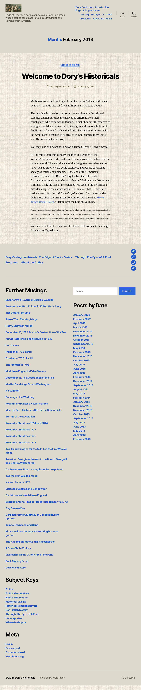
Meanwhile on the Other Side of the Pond (29, 559)
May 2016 (79, 352)
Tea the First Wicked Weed (21, 480)
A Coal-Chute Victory (18, 552)
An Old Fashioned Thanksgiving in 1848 (29, 343)
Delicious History (16, 572)
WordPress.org (15, 661)
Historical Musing (16, 606)
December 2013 (82, 410)
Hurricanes (12, 349)
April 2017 (79, 327)
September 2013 (83, 422)
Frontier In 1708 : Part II (19, 362)
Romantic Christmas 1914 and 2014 (27, 427)
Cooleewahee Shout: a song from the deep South (34, 474)
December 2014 (82, 385)
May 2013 (79, 435)
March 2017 (80, 331)
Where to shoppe (16, 626)
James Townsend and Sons (22, 529)
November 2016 (82, 340)
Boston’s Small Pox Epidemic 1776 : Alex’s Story (33, 310)
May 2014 (79, 398)
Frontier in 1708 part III (19, 356)
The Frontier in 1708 (17, 369)
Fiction (9, 593)
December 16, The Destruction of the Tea (30, 382)
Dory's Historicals (25, 682)
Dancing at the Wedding (20, 401)
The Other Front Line (18, 317)
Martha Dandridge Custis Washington (28, 388)
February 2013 (82, 443)
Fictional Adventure (17, 597)
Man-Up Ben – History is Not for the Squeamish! (33, 414)
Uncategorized (70, 69)
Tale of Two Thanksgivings (21, 323)
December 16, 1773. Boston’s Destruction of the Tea (36, 336)
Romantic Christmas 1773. (21, 447)
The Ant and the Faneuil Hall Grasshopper (30, 546)
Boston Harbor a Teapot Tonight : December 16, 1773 (37, 506)
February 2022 (82, 323)
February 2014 (82, 402)
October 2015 (81, 365)
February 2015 (82, 381)
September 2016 (83, 348)
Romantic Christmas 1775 (21, 440)
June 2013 (79, 431)
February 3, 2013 (86, 91)
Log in (9, 648)
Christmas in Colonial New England (26, 499)
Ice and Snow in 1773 (18, 486)
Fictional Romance (16, 602)
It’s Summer (13, 395)
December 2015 (82, 360)
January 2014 (81, 406)
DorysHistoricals (61, 91)
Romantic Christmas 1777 (21, 434)
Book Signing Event (17, 565)
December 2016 (82, 336)
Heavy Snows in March (19, 330)
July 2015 (79, 369)
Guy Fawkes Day (15, 512)
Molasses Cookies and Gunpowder (26, 493)
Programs (85, 20)
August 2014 (80, 394)
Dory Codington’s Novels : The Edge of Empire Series (93, 11)
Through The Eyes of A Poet (96, 16)
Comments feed (15, 656)
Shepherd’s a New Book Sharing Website (29, 304)
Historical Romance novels (21, 610)
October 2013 (81, 418)
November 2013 (82, 414)
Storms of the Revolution (20, 421)
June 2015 (79, 373)
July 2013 (79, 427)
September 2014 (83, 389)
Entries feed (13, 652)
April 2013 (79, 439)
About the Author (102, 20)
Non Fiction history (17, 614)
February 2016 (82, 356)
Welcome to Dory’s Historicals (70, 80)
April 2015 (79, 377)
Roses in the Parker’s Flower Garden (27, 408)
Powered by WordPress (52, 682)
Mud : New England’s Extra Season (26, 375)
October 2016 (81, 344)
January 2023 (81, 319)
